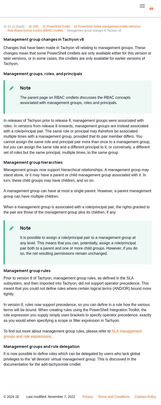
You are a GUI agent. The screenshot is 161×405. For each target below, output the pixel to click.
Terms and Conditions (114, 397)
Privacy (87, 397)
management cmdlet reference (107, 26)
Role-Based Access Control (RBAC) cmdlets (35, 30)
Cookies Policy (145, 397)
